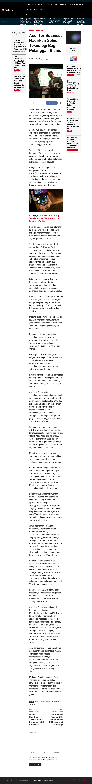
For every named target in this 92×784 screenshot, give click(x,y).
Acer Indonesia (56, 701)
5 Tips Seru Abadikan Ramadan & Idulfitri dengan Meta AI (54, 21)
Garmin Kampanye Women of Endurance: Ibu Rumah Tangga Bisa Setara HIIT (26, 21)
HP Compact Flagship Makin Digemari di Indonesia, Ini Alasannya (81, 21)
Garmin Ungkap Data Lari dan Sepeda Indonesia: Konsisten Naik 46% (73, 123)
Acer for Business (45, 701)
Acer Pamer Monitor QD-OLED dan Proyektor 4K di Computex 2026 (20, 44)
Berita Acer (17, 51)
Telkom (70, 111)
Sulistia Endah (35, 59)
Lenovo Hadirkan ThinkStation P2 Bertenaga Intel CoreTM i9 (36, 719)
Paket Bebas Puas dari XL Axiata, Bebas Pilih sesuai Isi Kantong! (56, 719)
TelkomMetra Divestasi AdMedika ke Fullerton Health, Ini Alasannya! (72, 104)
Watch (69, 130)
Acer (36, 701)
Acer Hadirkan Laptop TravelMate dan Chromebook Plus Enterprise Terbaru (44, 218)
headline (32, 704)
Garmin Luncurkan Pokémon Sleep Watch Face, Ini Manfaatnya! (68, 21)
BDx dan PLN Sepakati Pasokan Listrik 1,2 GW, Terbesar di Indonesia (72, 143)
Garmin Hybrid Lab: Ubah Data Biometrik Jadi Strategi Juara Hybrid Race (40, 21)
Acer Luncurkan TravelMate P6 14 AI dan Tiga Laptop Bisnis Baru (20, 62)
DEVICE (31, 31)
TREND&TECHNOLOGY (73, 150)
